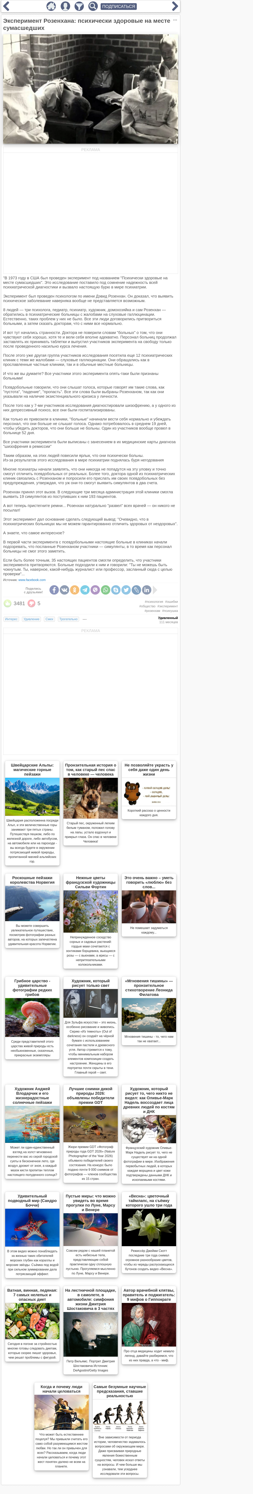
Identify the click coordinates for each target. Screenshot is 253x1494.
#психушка (170, 610)
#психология (154, 601)
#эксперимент (168, 606)
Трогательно (68, 619)
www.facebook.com (32, 580)
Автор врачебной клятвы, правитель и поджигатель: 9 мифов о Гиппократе (149, 1295)
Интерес (11, 619)
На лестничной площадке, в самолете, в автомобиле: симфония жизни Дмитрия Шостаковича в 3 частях (90, 1299)
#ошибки (171, 601)
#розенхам (152, 610)
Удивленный (168, 618)
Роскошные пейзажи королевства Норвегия (32, 880)
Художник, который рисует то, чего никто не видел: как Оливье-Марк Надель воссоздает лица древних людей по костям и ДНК (149, 1100)
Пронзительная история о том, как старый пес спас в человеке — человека (90, 769)
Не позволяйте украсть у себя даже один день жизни (149, 769)
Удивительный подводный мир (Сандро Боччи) (32, 1200)
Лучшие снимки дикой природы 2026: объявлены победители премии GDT (90, 1096)
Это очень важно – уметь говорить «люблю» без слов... (148, 882)
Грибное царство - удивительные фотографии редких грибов (32, 988)
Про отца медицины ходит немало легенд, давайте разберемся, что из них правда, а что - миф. (149, 1355)
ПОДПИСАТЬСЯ (118, 6)
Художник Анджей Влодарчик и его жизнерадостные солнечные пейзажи (32, 1096)
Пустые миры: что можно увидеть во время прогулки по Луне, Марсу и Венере (91, 1203)
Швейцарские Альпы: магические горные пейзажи (32, 769)
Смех (49, 619)
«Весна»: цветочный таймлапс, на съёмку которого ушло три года (149, 1200)
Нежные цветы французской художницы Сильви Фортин (90, 882)
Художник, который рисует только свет (91, 983)
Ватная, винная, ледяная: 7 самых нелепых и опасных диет (32, 1295)
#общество (147, 606)
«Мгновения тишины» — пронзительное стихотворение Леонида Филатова (149, 988)
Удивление (31, 619)
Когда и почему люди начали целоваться (61, 1389)
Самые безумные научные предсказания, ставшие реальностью (120, 1391)
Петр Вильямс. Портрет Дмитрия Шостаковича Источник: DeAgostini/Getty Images (90, 1366)
